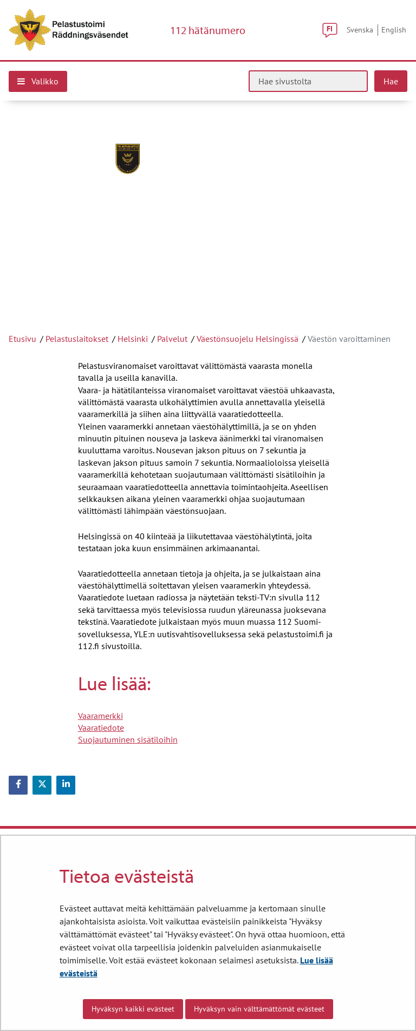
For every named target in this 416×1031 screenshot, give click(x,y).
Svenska (360, 29)
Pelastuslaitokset (77, 338)
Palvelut (172, 338)
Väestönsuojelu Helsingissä (247, 338)
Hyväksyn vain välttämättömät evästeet (259, 1009)
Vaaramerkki (100, 715)
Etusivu (22, 338)
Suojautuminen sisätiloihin (128, 739)
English (393, 29)
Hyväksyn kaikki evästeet (133, 1009)
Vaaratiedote (101, 727)
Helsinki (133, 338)
